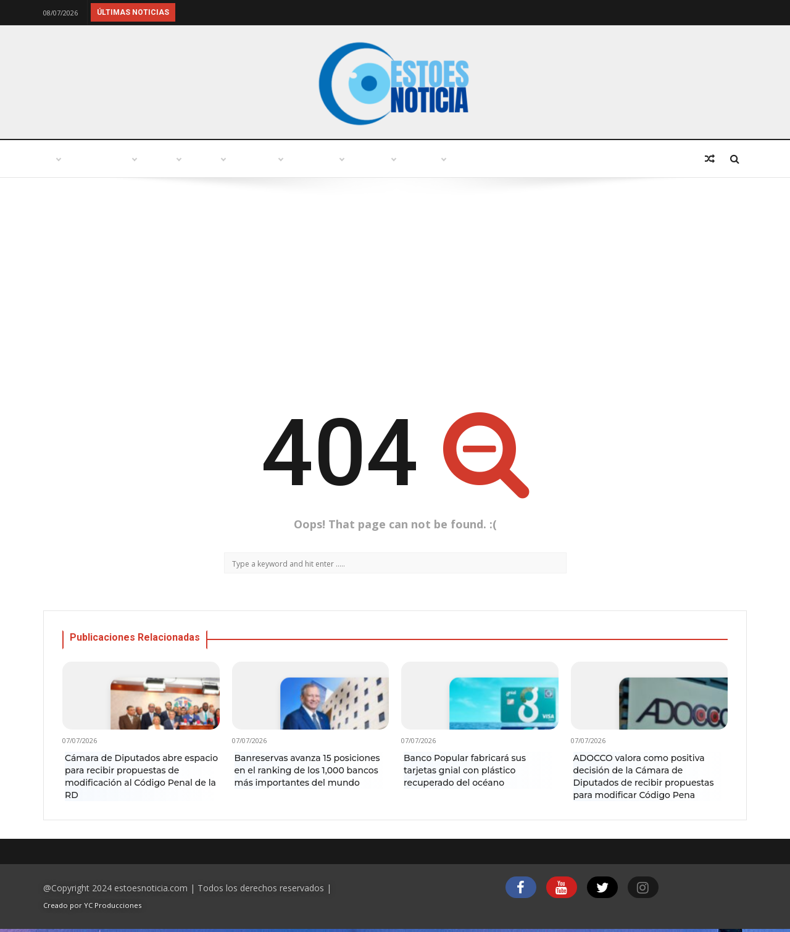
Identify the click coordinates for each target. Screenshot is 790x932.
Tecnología (477, 159)
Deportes (640, 159)
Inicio (70, 159)
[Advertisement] (395, 288)
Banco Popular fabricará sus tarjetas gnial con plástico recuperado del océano (465, 770)
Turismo (239, 159)
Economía (561, 159)
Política (311, 159)
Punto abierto (151, 159)
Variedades (390, 159)
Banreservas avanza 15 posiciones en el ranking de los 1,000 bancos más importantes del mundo (307, 770)
